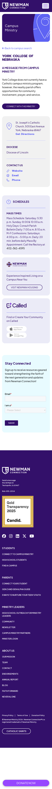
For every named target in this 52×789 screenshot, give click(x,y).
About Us (8, 650)
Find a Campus (9, 565)
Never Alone (9, 696)
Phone (16, 180)
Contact (7, 668)
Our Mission (8, 656)
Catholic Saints (16, 731)
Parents (7, 577)
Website (17, 171)
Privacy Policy (7, 715)
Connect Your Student (14, 583)
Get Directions (25, 134)
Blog (5, 685)
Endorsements (10, 674)
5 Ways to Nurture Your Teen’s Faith (21, 595)
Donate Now (26, 783)
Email (15, 175)
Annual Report (10, 679)
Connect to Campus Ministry (17, 554)
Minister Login (10, 638)
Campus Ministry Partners (16, 633)
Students (8, 548)
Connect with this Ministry (21, 106)
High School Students (14, 560)
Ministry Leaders (13, 606)
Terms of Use (22, 715)
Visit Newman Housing (24, 287)
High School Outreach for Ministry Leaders (21, 614)
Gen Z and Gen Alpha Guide (16, 589)
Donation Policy (38, 715)
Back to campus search (17, 48)
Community (8, 621)
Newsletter (8, 627)
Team (5, 662)
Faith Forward (10, 691)
